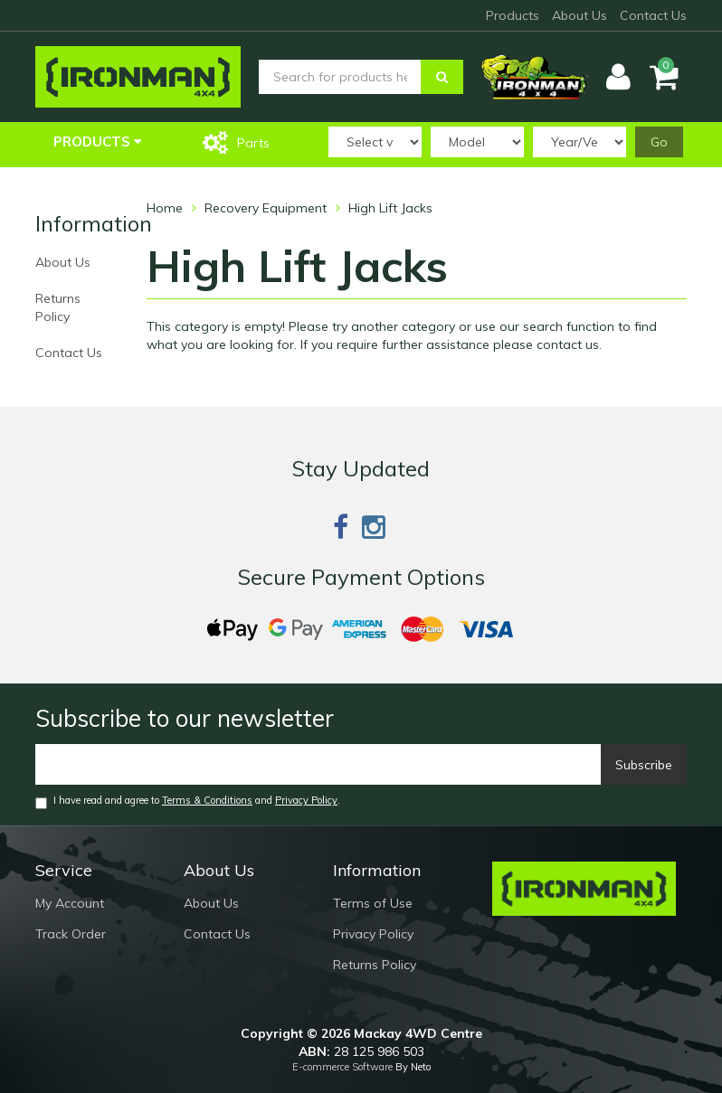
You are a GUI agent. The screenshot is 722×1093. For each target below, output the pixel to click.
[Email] (318, 764)
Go (659, 142)
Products (512, 15)
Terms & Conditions (207, 800)
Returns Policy (58, 307)
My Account (69, 903)
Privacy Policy (306, 800)
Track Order (70, 934)
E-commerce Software (342, 1066)
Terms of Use (373, 903)
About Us (579, 15)
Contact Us (653, 15)
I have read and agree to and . (187, 801)
